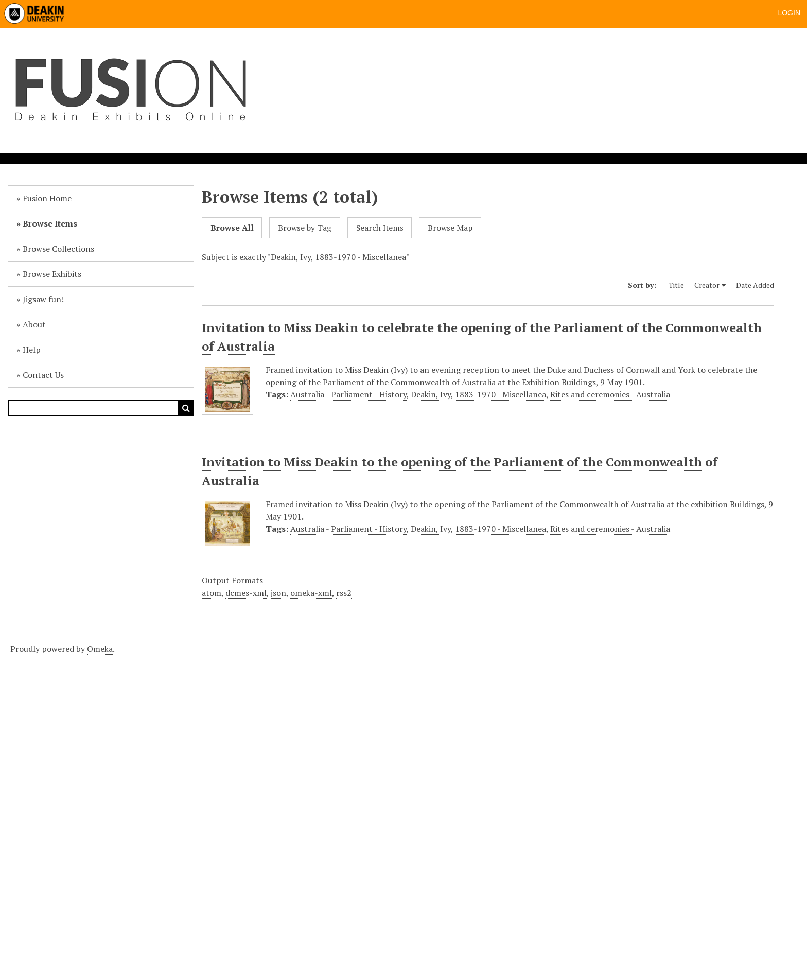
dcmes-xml (246, 592)
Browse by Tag (304, 227)
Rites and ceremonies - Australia (610, 394)
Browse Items (50, 223)
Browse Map (450, 227)
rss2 (344, 592)
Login (789, 13)
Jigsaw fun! (43, 299)
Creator (707, 285)
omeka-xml (311, 592)
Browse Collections (58, 248)
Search (186, 408)
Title (676, 285)
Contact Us (43, 374)
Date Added (755, 285)
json (278, 592)
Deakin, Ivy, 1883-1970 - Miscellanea (478, 394)
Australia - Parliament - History (348, 394)
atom (211, 592)
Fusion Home (47, 198)
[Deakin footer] (403, 799)
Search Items (380, 227)
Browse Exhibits (52, 274)
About (34, 324)
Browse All (232, 227)
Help (32, 349)
